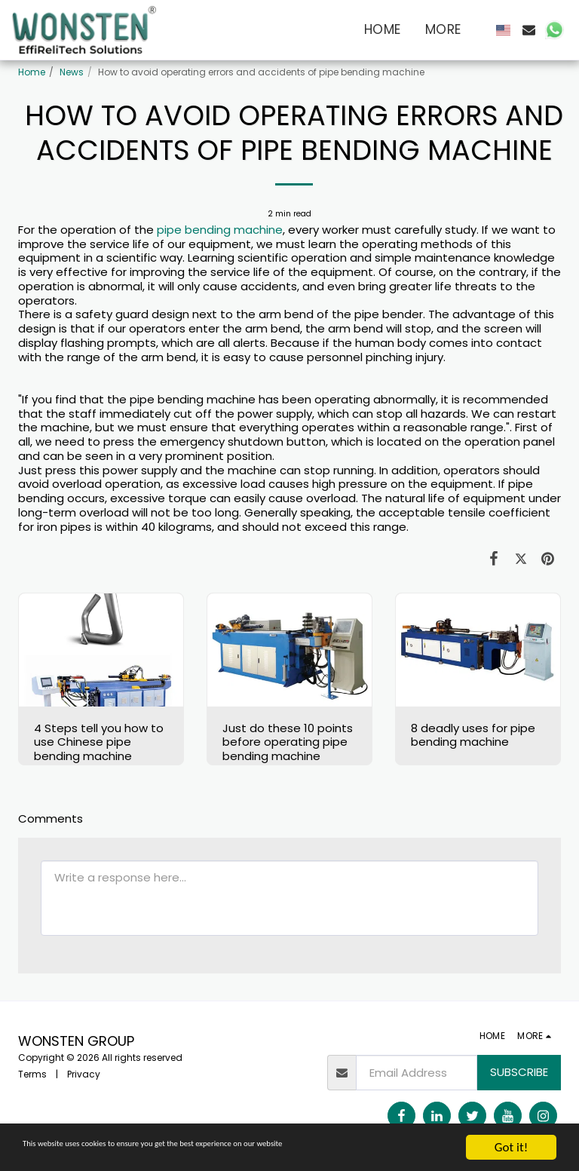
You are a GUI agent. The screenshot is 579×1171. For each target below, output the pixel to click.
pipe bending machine (220, 230)
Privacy (83, 1074)
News (72, 72)
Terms (32, 1074)
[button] (529, 29)
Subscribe (519, 1072)
